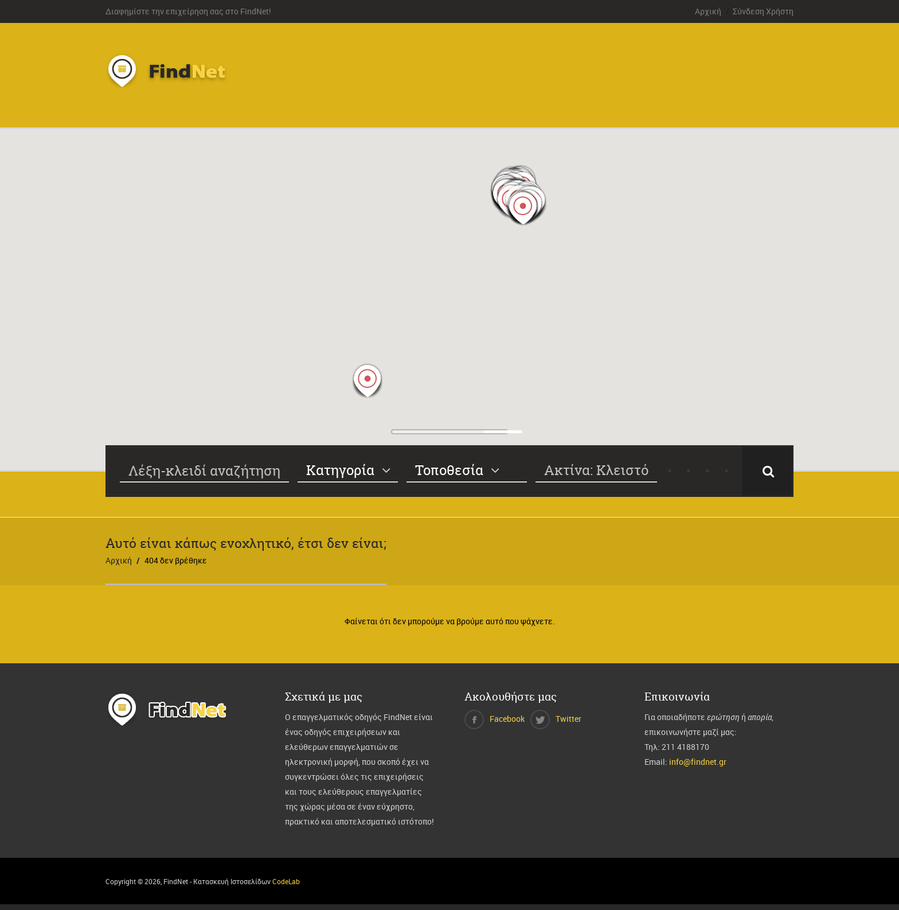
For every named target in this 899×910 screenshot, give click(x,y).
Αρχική (708, 11)
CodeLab (286, 881)
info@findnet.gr (697, 761)
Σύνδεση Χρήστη (763, 11)
